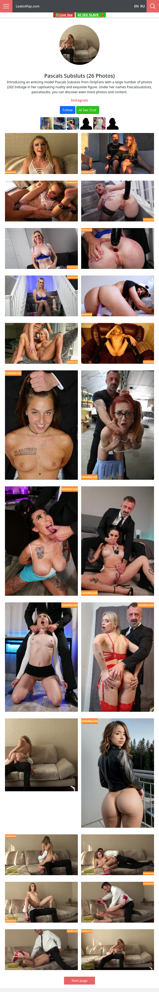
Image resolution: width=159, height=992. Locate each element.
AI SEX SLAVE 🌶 (91, 15)
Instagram (79, 100)
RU (142, 6)
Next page (80, 980)
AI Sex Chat (87, 110)
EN (136, 6)
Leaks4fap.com (28, 6)
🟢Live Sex (64, 15)
